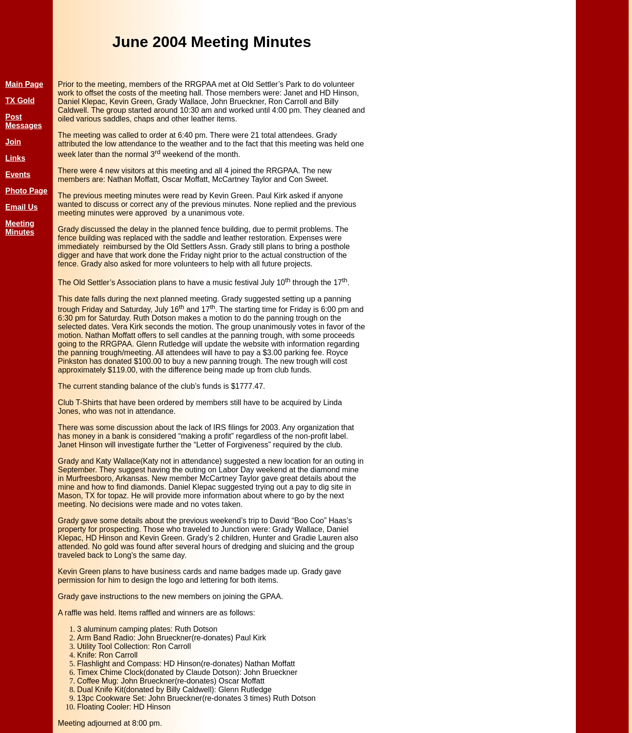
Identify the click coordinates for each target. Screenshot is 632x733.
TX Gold (20, 100)
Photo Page (26, 191)
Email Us (21, 207)
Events (17, 174)
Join (13, 142)
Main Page (24, 84)
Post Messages (23, 121)
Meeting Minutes (19, 227)
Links (15, 158)
